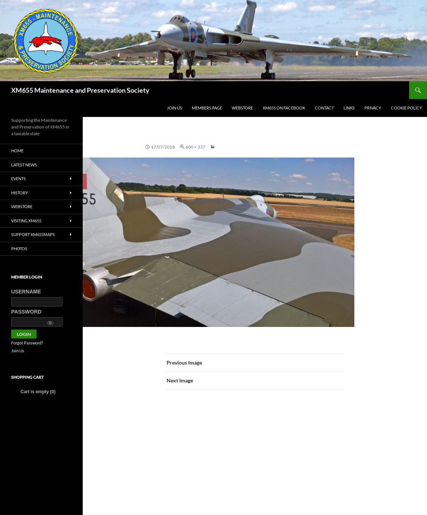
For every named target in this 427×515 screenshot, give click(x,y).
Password (26, 312)
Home (17, 150)
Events (18, 178)
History (19, 192)
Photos (19, 248)
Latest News (24, 164)
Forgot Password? (27, 342)
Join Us (174, 107)
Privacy (372, 107)
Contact (324, 107)
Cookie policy (406, 107)
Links (349, 107)
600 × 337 (195, 147)
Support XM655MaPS (33, 234)
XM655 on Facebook (284, 107)
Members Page (207, 107)
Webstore (242, 107)
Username (26, 292)
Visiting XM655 (26, 220)
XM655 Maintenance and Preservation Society (80, 90)
